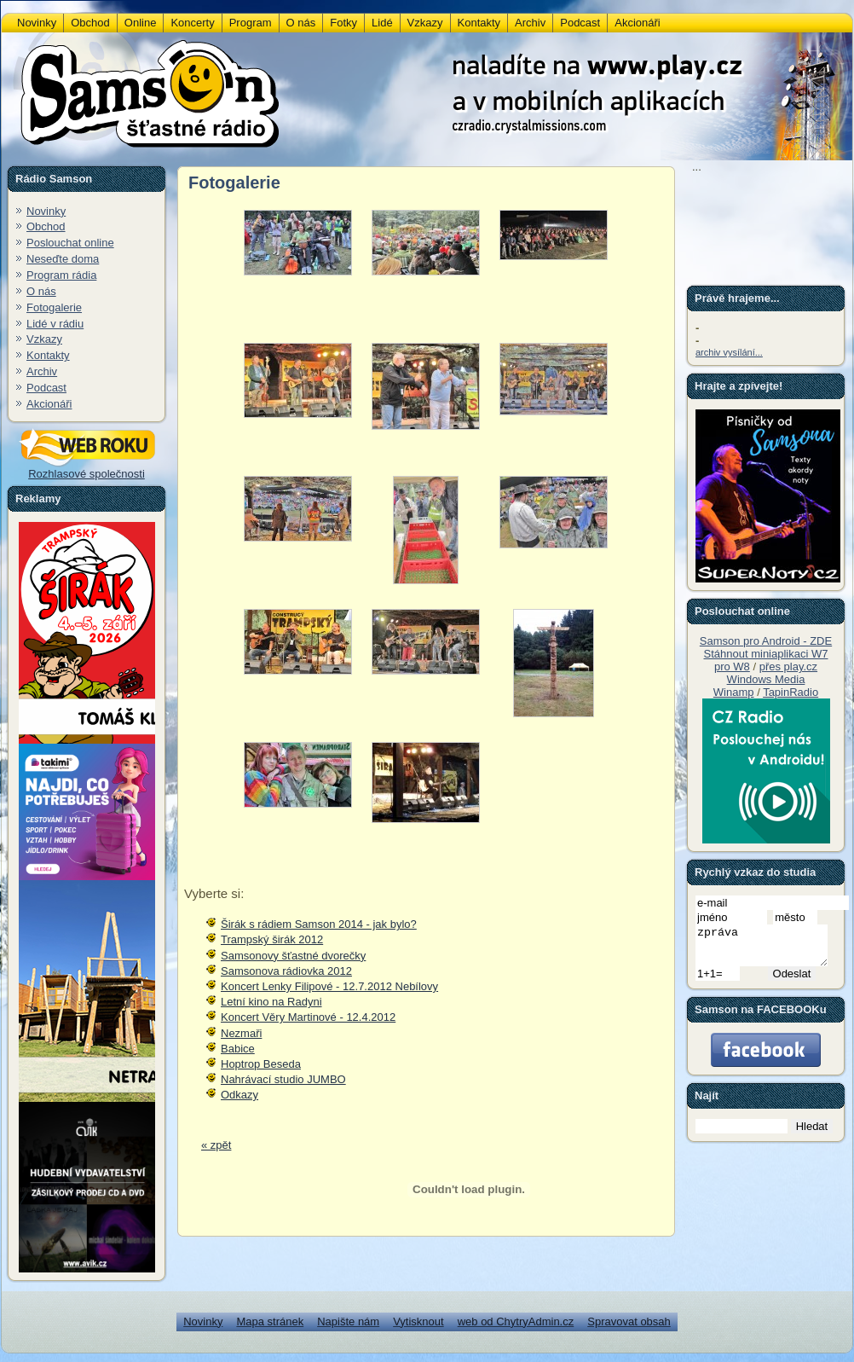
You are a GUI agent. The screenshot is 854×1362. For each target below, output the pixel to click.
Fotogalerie (54, 307)
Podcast (46, 387)
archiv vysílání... (729, 352)
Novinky (46, 211)
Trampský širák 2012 (272, 939)
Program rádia (61, 275)
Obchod (46, 226)
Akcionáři (49, 403)
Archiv (41, 371)
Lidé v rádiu (55, 323)
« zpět (216, 1145)
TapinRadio (790, 692)
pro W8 (732, 666)
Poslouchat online (70, 242)
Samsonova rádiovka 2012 (286, 971)
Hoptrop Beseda (261, 1064)
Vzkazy (44, 339)
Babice (238, 1048)
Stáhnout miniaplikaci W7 (766, 653)
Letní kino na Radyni (271, 1001)
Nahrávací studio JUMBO (283, 1079)
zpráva (768, 949)
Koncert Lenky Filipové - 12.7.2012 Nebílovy (329, 986)
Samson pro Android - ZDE (766, 641)
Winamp (733, 692)
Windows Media (766, 679)
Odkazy (239, 1094)
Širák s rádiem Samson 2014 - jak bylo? (319, 924)
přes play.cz (788, 666)
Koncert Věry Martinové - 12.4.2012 (308, 1017)
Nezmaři (241, 1033)
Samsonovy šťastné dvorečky (293, 955)
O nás (41, 291)
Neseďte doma (62, 258)
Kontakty (48, 355)
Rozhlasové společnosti (87, 468)
